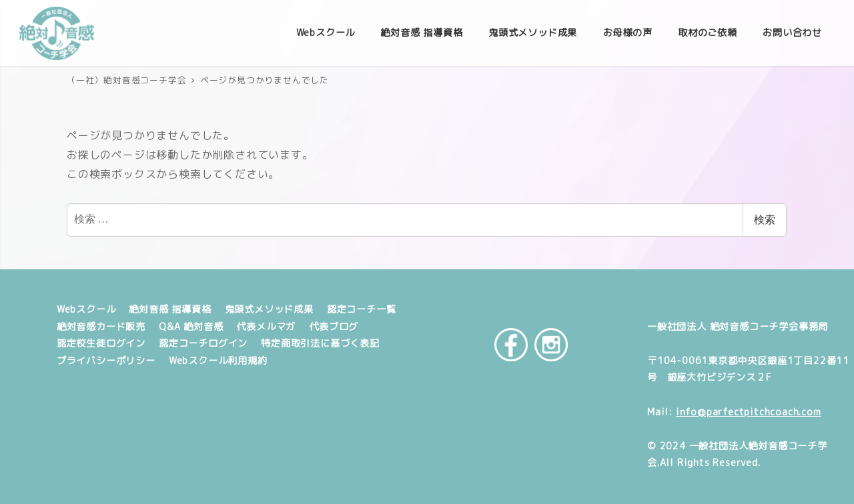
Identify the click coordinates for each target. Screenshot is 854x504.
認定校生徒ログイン (101, 343)
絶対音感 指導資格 (170, 309)
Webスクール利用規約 (218, 360)
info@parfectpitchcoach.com (748, 412)
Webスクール (86, 309)
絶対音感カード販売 (101, 326)
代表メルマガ (266, 326)
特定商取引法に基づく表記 (320, 343)
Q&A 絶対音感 (191, 326)
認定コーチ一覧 (361, 309)
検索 (764, 219)
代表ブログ (333, 326)
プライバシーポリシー (106, 360)
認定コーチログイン (203, 343)
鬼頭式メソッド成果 (269, 309)
